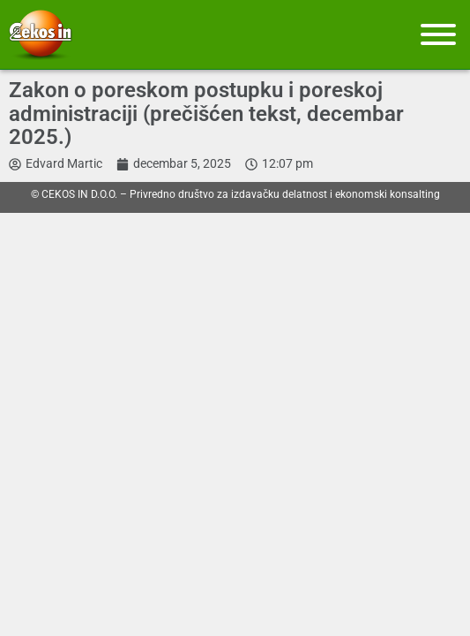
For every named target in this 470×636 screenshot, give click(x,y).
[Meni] (438, 34)
